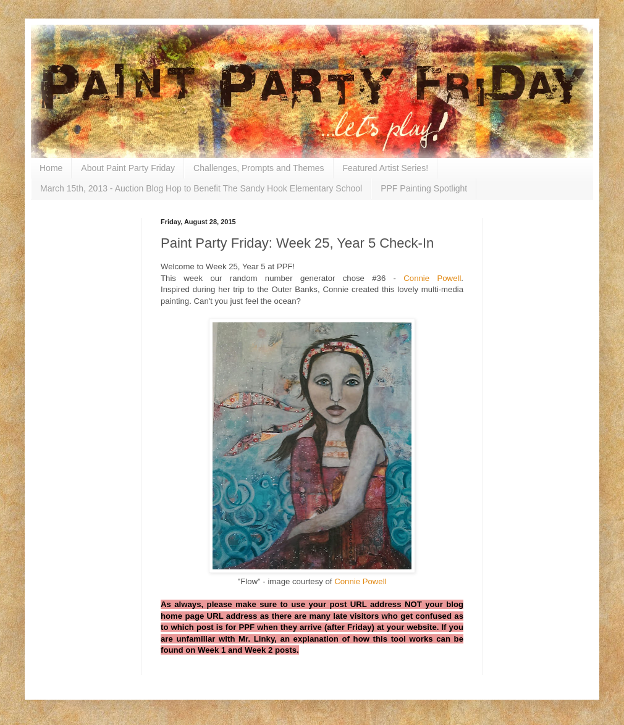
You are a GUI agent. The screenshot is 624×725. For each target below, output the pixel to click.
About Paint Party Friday (128, 168)
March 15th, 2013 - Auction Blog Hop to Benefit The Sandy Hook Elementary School (201, 188)
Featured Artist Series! (386, 168)
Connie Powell (432, 278)
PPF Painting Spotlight (424, 188)
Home (51, 168)
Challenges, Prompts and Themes (258, 168)
